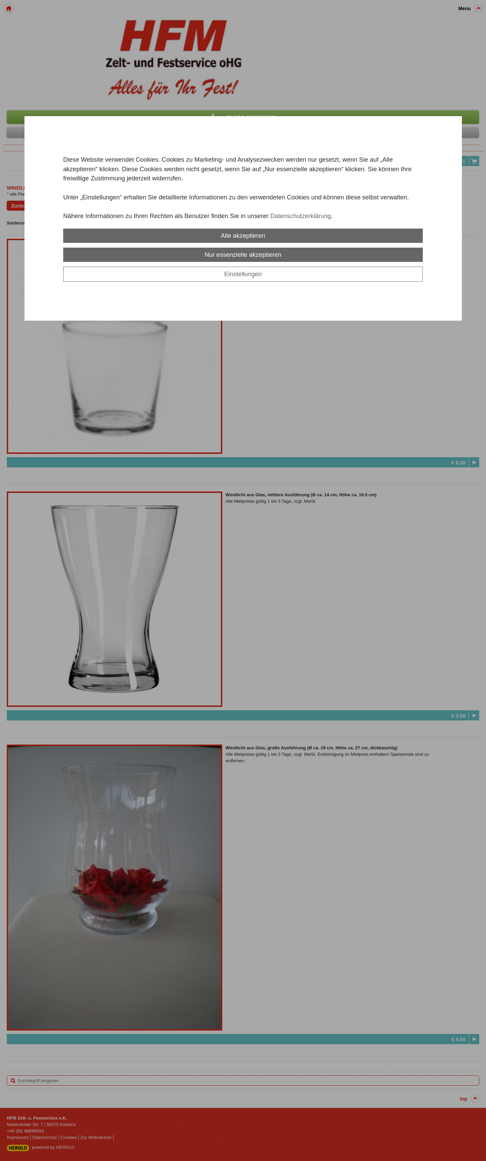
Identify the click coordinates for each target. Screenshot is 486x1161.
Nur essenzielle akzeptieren (243, 254)
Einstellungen (243, 274)
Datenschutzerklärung (300, 215)
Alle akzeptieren (243, 235)
